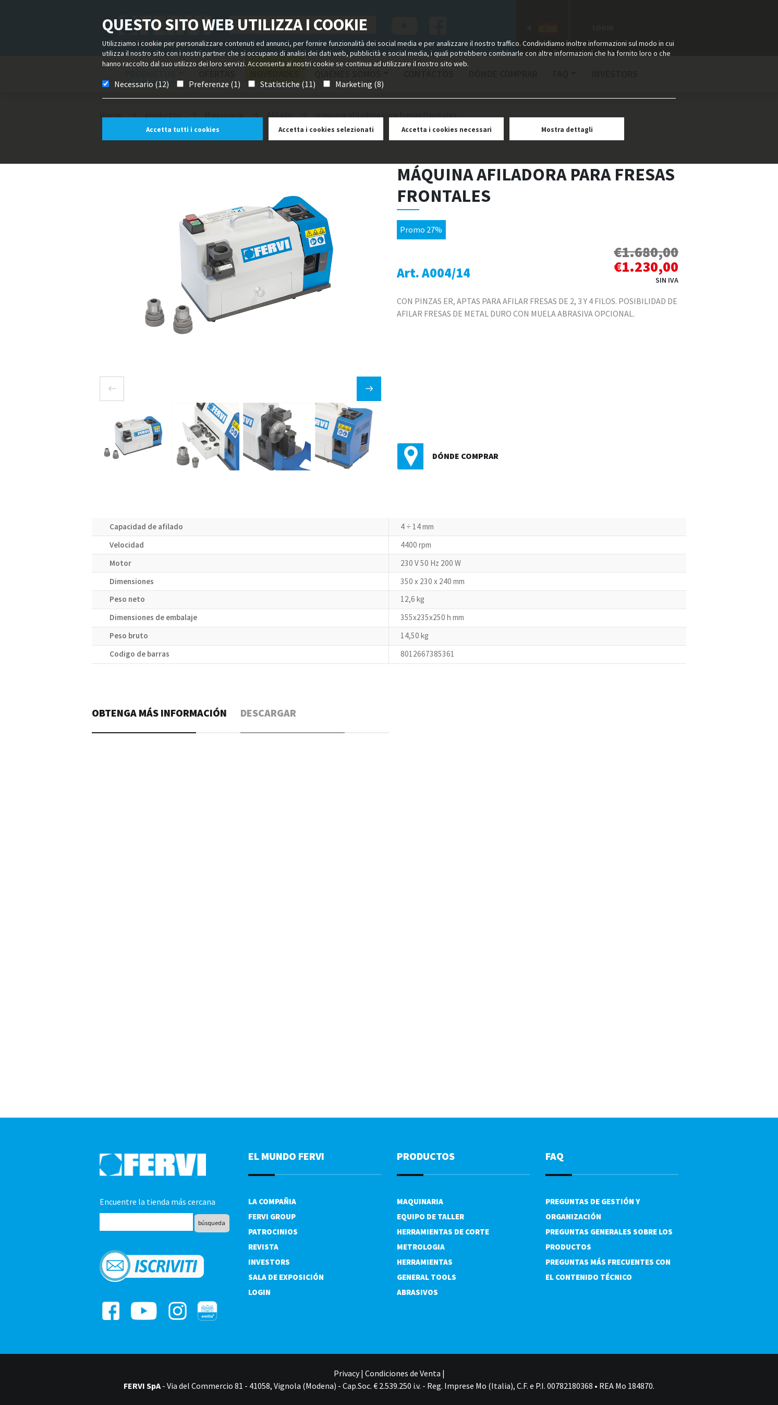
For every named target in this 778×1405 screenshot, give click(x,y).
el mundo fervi (286, 1155)
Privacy (346, 1373)
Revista (263, 1247)
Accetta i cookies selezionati (326, 129)
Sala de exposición (286, 1277)
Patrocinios (273, 1232)
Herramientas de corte (443, 1232)
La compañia (272, 1201)
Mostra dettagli (567, 129)
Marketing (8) (359, 84)
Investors (269, 1262)
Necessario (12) (141, 84)
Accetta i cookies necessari (447, 129)
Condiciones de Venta (403, 1373)
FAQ (554, 1155)
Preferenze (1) (214, 84)
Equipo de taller (430, 1216)
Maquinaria (420, 1201)
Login (259, 1292)
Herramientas (425, 1262)
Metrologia (421, 1247)
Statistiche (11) (287, 84)
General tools (426, 1277)
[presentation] (112, 389)
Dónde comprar (465, 456)
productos (426, 1155)
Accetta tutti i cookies (183, 129)
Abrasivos (417, 1292)
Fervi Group (272, 1216)
